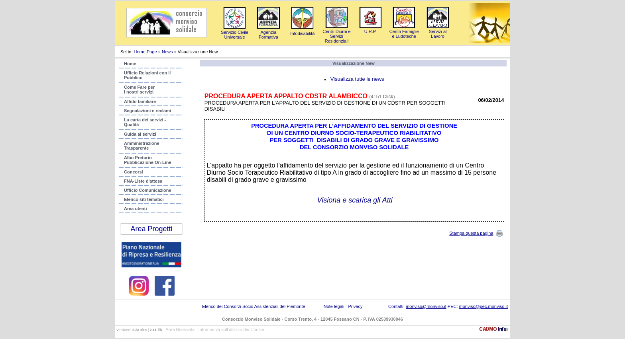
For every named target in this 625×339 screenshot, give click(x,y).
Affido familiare (140, 101)
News (167, 51)
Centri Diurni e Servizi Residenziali (336, 33)
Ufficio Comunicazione (147, 190)
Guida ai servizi (140, 134)
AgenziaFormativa (268, 32)
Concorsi (133, 172)
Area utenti (135, 208)
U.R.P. (370, 29)
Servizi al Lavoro (437, 31)
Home (130, 63)
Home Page (145, 51)
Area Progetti (151, 229)
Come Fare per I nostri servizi (139, 89)
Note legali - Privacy (343, 306)
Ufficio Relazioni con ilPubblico (147, 75)
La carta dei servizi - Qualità (145, 122)
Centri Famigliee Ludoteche (404, 31)
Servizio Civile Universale (234, 32)
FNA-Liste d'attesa (143, 181)
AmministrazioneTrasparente (141, 145)
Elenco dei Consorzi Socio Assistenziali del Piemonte (253, 306)
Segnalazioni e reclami (147, 110)
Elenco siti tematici (144, 199)
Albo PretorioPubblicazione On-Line (147, 160)
